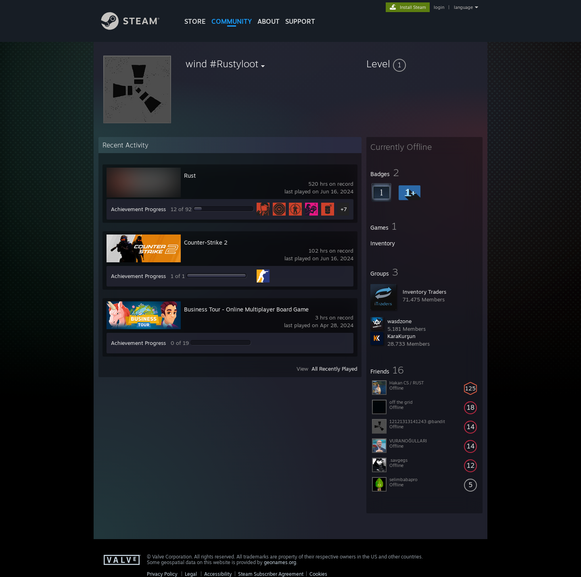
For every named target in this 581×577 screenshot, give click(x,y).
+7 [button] (344, 209)
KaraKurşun (401, 336)
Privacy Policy (162, 574)
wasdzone (399, 321)
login (439, 7)
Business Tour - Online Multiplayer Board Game (246, 309)
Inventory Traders (424, 291)
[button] (424, 64)
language (463, 7)
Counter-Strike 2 (206, 242)
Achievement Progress (138, 209)
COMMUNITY (231, 21)
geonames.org (280, 562)
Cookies (318, 574)
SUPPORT (300, 21)
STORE (195, 21)
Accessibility (218, 574)
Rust (190, 175)
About (268, 21)
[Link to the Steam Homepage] (136, 27)
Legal (191, 574)
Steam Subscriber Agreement (270, 574)
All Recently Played (334, 368)
